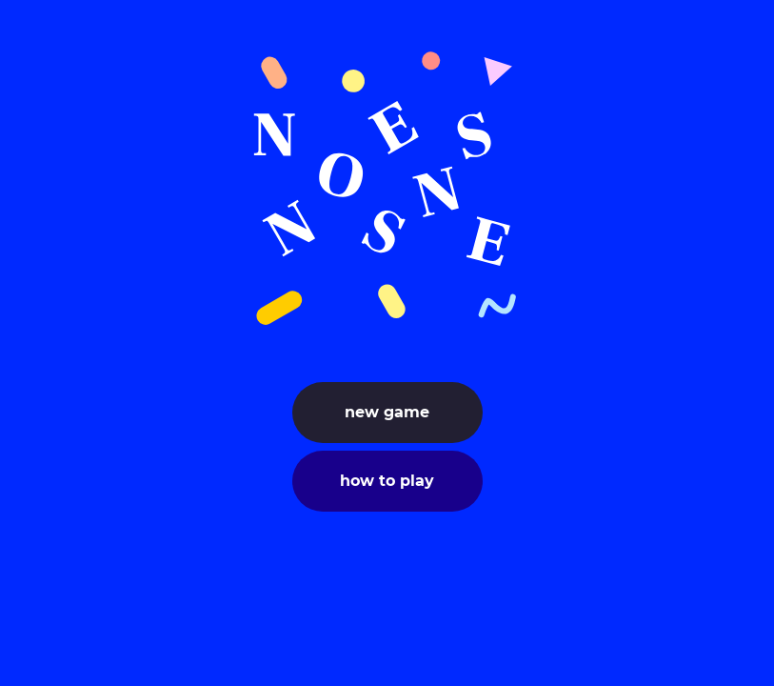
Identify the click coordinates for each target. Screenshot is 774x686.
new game (387, 412)
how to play (387, 481)
